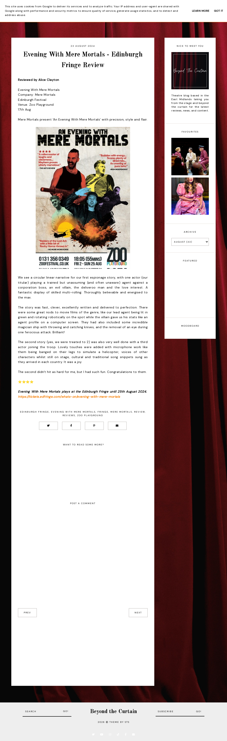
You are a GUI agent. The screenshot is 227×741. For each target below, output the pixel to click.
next (138, 612)
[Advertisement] (83, 648)
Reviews (69, 415)
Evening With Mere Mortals (73, 411)
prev (27, 612)
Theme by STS (119, 722)
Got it (218, 11)
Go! (65, 711)
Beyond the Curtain (113, 711)
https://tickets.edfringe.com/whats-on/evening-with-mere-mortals (69, 397)
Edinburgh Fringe (34, 411)
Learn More (200, 11)
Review (139, 411)
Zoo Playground (90, 415)
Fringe (103, 411)
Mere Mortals (121, 411)
